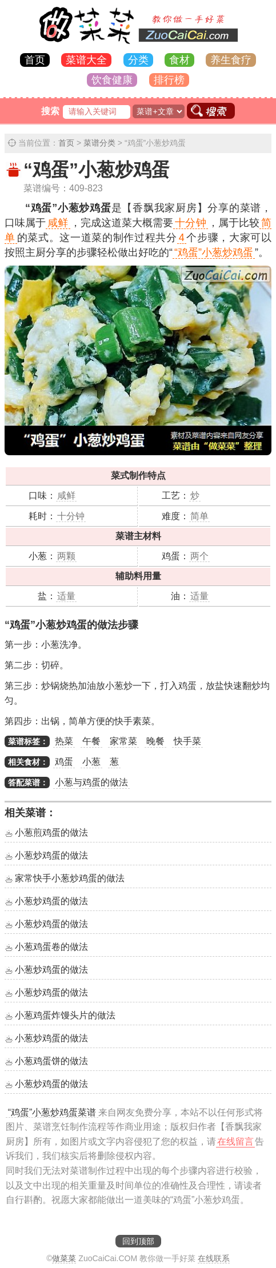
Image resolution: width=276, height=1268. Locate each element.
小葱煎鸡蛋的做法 (51, 832)
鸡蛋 (64, 762)
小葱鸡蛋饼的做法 (51, 1061)
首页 (35, 60)
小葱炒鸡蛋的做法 (51, 855)
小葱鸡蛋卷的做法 (51, 947)
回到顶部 (138, 1241)
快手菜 (187, 741)
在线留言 (235, 1141)
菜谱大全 (86, 60)
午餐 (91, 741)
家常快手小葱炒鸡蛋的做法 (70, 878)
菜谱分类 (99, 142)
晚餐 (155, 741)
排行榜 (169, 80)
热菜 (64, 741)
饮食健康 (112, 80)
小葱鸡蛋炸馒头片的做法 (65, 1015)
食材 (179, 60)
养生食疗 (230, 60)
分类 (138, 60)
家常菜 (123, 741)
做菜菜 (64, 1258)
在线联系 (214, 1258)
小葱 (91, 762)
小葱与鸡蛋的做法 (91, 782)
